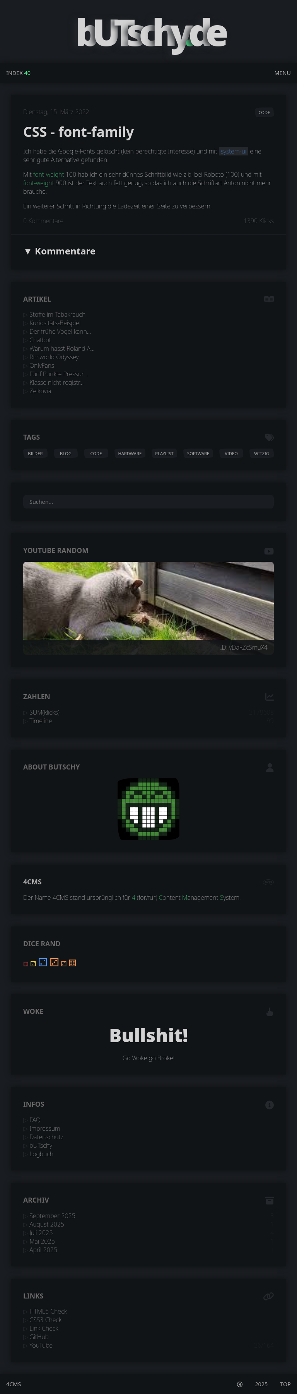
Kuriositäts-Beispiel (54, 323)
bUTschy (40, 1145)
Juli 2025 (41, 1232)
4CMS (32, 881)
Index (14, 73)
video (231, 453)
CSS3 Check (45, 1320)
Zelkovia (40, 391)
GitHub (39, 1337)
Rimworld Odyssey (54, 357)
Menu (282, 73)
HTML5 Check (48, 1311)
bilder (35, 453)
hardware (130, 453)
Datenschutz (46, 1137)
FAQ (35, 1120)
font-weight (48, 174)
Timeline (40, 721)
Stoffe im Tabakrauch (57, 314)
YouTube (41, 1345)
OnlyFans (41, 365)
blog (66, 453)
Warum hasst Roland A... (61, 348)
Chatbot (40, 340)
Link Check (43, 1328)
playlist (164, 453)
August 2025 (46, 1224)
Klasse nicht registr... (56, 382)
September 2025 (52, 1215)
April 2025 (43, 1250)
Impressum (44, 1128)
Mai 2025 (42, 1241)
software (198, 453)
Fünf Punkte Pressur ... (59, 374)
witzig (261, 453)
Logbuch (41, 1154)
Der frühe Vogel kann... (60, 331)
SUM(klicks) (44, 712)
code (264, 112)
